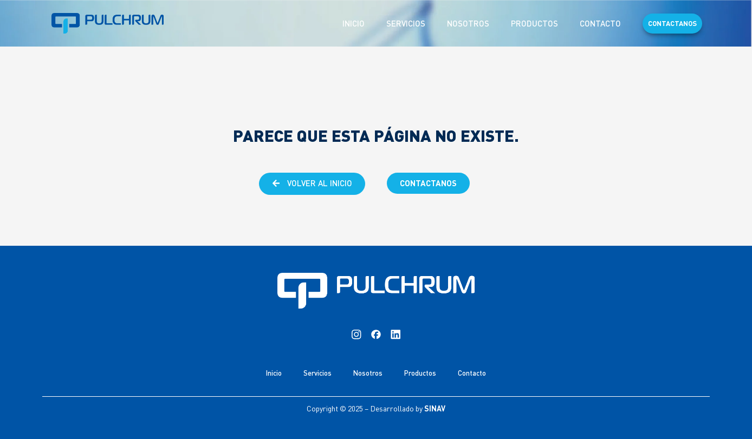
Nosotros (468, 23)
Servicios (405, 23)
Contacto (600, 23)
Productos (534, 23)
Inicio (353, 23)
